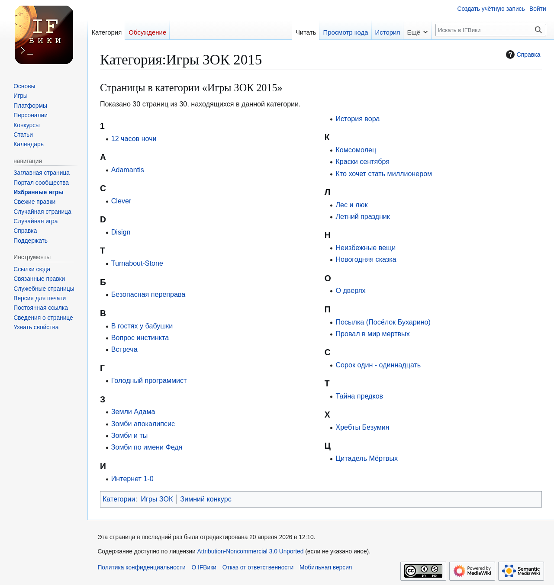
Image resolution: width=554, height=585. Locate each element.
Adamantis (127, 170)
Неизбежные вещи (365, 247)
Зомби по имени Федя (147, 447)
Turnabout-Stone (137, 263)
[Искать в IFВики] (490, 30)
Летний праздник (362, 216)
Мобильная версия (326, 567)
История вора (357, 118)
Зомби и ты (129, 435)
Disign (121, 232)
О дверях (350, 290)
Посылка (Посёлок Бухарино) (382, 322)
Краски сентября (362, 161)
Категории (119, 499)
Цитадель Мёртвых (366, 458)
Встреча (124, 349)
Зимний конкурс (205, 499)
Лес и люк (351, 205)
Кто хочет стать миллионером (383, 173)
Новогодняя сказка (365, 259)
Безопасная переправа (148, 294)
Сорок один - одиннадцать (378, 365)
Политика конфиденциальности (141, 567)
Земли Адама (133, 411)
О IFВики (204, 567)
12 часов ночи (134, 138)
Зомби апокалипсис (143, 424)
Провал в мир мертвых (372, 334)
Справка (522, 54)
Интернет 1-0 (132, 478)
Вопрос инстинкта (140, 337)
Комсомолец (355, 150)
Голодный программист (149, 380)
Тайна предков (359, 396)
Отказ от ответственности (258, 567)
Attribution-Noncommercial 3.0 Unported (250, 551)
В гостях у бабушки (142, 326)
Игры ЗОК (157, 499)
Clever (121, 201)
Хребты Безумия (362, 427)
